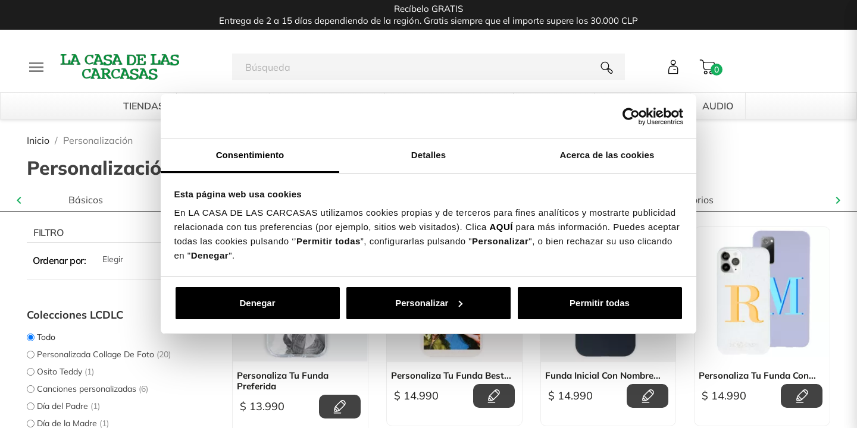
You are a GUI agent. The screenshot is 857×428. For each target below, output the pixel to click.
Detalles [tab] (428, 155)
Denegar (257, 303)
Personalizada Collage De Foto (104, 354)
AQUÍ (501, 227)
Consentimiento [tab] (250, 155)
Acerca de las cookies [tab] (607, 155)
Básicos (85, 200)
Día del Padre (68, 406)
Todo (46, 337)
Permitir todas (600, 303)
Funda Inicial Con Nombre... (603, 375)
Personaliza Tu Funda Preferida (283, 381)
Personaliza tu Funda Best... (451, 375)
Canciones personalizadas (92, 388)
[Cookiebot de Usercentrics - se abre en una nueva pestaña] (631, 116)
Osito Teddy (65, 371)
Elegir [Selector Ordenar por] (158, 260)
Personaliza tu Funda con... (757, 375)
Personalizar (428, 303)
